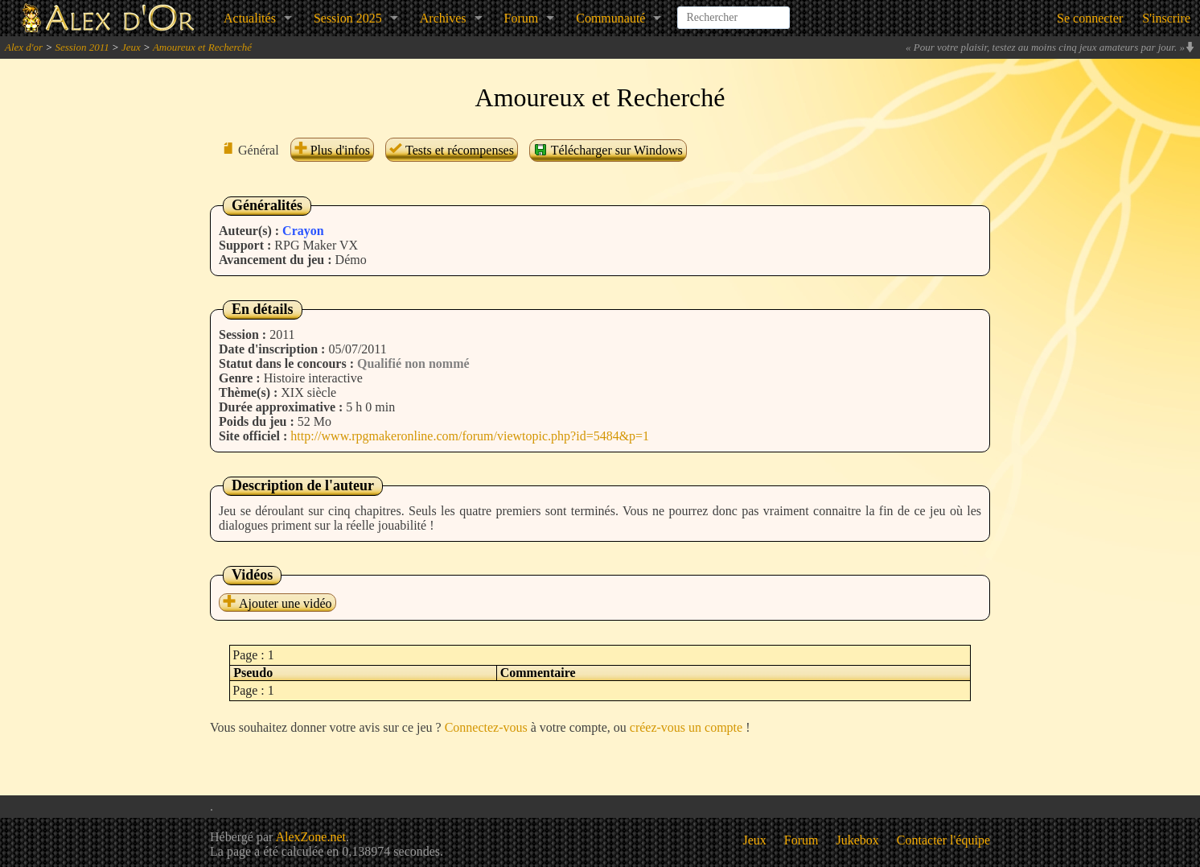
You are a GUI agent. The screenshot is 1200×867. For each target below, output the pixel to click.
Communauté (610, 18)
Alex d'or (24, 47)
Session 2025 (348, 18)
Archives (443, 18)
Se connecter (1090, 18)
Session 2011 (82, 47)
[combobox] (733, 11)
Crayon (303, 230)
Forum (521, 18)
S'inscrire (1166, 18)
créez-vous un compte (686, 727)
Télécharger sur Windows (608, 149)
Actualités (250, 18)
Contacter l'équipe (943, 840)
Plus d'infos (332, 150)
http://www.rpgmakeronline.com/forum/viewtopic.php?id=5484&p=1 (469, 436)
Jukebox (857, 840)
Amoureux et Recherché (202, 47)
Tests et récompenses (451, 150)
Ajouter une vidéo (277, 603)
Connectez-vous (486, 727)
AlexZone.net (310, 837)
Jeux (131, 47)
